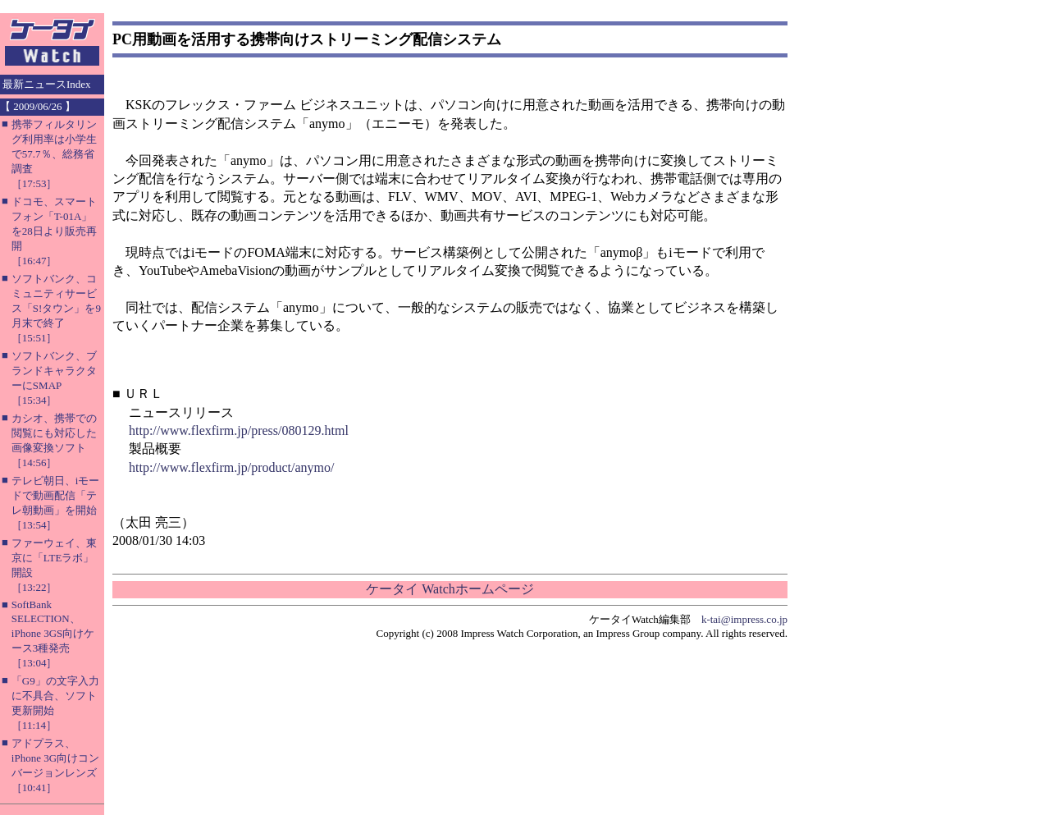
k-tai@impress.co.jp (744, 619)
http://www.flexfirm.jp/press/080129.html (239, 430)
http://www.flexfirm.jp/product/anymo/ (231, 467)
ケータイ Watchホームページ (449, 589)
